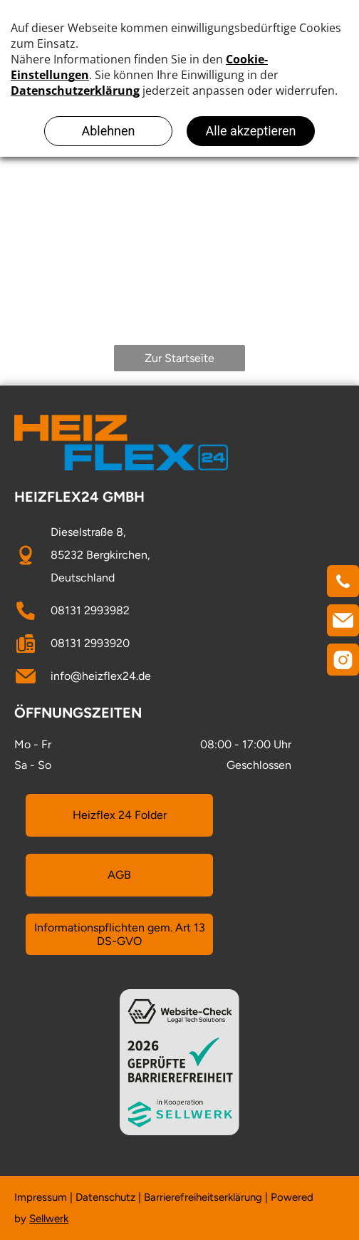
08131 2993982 (90, 610)
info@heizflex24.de (101, 676)
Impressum (40, 1197)
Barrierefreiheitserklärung (203, 1197)
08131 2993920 (90, 643)
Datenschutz (105, 1197)
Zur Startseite (179, 358)
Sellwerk (48, 1218)
